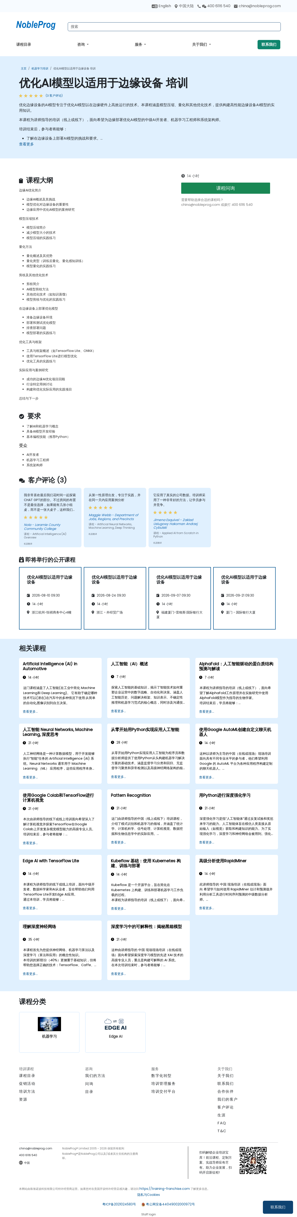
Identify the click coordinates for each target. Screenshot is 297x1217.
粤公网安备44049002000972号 (170, 1204)
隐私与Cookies (148, 1194)
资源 (23, 1099)
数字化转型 (161, 1075)
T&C (221, 1131)
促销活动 (27, 1083)
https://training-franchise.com (164, 1188)
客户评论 (225, 1107)
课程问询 (225, 188)
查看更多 (26, 144)
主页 (23, 68)
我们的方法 (95, 1075)
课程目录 (23, 44)
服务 (139, 44)
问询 (89, 1084)
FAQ (221, 1123)
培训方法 (27, 1091)
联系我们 (278, 1207)
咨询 (81, 44)
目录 (89, 1091)
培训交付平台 (163, 1091)
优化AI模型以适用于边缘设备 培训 (74, 68)
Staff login (148, 1214)
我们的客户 (227, 1099)
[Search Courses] (174, 26)
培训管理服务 (163, 1083)
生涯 (221, 1115)
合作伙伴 (225, 1091)
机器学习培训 (40, 68)
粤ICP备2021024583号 (119, 1204)
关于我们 (200, 44)
